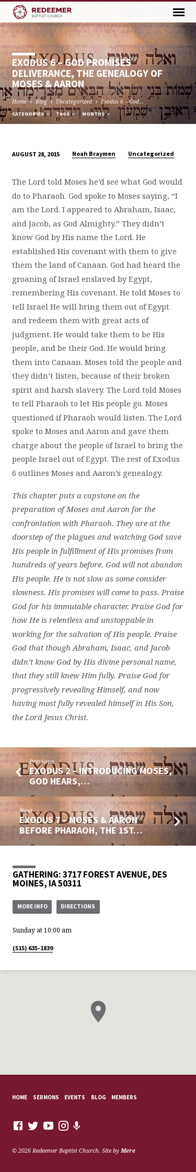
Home (19, 101)
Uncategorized (74, 101)
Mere (128, 1150)
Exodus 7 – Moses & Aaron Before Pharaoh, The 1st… (80, 825)
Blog (41, 101)
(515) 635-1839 (33, 948)
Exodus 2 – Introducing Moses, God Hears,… (100, 776)
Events (74, 1097)
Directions (78, 906)
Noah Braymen (94, 153)
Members (124, 1097)
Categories (31, 113)
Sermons (46, 1097)
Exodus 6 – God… (122, 101)
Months (96, 113)
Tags (66, 113)
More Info (32, 906)
